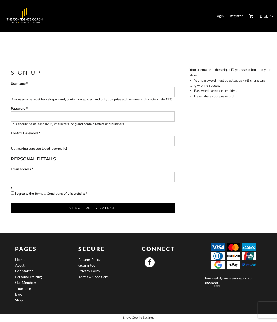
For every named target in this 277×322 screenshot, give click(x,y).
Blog (18, 294)
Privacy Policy (89, 271)
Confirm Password (24, 133)
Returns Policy (89, 259)
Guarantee (86, 265)
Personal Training (28, 277)
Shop (19, 300)
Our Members (26, 282)
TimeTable (23, 288)
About (20, 265)
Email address (21, 169)
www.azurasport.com (238, 278)
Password (18, 108)
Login (219, 16)
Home (20, 259)
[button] (251, 16)
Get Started (24, 271)
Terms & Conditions (49, 194)
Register (236, 16)
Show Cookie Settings (139, 318)
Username (18, 84)
